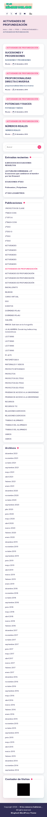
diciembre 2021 (11, 453)
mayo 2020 (10, 519)
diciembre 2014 (11, 761)
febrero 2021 (10, 481)
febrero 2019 (10, 579)
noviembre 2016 (11, 682)
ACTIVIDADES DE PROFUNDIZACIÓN (22, 48)
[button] (39, 147)
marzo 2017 (10, 663)
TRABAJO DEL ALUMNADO (16, 425)
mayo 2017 (9, 654)
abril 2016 (9, 700)
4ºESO (8, 241)
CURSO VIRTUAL (12, 297)
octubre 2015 (10, 728)
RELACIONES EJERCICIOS (15, 411)
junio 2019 (9, 560)
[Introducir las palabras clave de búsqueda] (23, 147)
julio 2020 (9, 509)
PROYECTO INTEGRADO (15, 369)
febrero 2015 (10, 756)
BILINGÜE (9, 292)
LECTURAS (9, 336)
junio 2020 (9, 514)
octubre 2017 (10, 640)
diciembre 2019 (11, 542)
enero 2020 (10, 537)
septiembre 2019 (12, 556)
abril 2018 (9, 616)
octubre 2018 (10, 598)
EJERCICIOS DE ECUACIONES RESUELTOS (18, 164)
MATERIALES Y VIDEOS (14, 364)
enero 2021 (9, 486)
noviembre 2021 (11, 458)
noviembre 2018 (11, 593)
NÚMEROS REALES (16, 126)
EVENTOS (9, 306)
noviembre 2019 (11, 546)
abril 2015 (9, 747)
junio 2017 (9, 649)
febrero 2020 (10, 533)
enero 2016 (9, 714)
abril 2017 (9, 658)
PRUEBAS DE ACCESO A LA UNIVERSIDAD (22, 392)
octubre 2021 (10, 463)
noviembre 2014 (11, 765)
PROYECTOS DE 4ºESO (14, 388)
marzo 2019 (10, 574)
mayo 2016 (9, 695)
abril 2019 (9, 570)
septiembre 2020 (12, 505)
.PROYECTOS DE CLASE (14, 208)
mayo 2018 (9, 612)
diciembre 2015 (11, 719)
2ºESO (8, 227)
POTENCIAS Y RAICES (18, 103)
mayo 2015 (9, 742)
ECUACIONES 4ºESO (14, 182)
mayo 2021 (9, 472)
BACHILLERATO (11, 287)
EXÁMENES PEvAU (12, 311)
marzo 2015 (10, 751)
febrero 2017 (10, 667)
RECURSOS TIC (11, 406)
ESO (7, 301)
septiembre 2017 (12, 644)
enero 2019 (9, 584)
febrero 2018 (10, 626)
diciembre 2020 (11, 491)
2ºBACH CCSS (11, 222)
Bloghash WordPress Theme (23, 813)
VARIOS (8, 434)
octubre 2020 (10, 500)
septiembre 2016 (12, 691)
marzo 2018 (10, 621)
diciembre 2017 (11, 630)
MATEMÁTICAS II (12, 360)
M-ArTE (8, 355)
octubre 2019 (10, 551)
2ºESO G (8, 231)
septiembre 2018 (12, 602)
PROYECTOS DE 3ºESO (14, 383)
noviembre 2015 (11, 723)
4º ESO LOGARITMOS (14, 193)
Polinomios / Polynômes (16, 187)
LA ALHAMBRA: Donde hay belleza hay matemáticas (21, 330)
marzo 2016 (10, 705)
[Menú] (30, 13)
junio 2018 (9, 607)
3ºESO (8, 236)
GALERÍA (8, 320)
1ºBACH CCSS (10, 213)
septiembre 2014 (12, 770)
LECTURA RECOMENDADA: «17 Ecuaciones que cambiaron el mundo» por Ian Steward (22, 173)
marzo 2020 (10, 528)
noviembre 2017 (11, 635)
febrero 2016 (10, 709)
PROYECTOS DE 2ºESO (14, 378)
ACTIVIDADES (10, 245)
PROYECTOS (10, 374)
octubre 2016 (10, 686)
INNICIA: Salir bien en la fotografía (19, 324)
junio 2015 (9, 737)
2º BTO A (9, 217)
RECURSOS (9, 402)
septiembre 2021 (12, 467)
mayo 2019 (9, 565)
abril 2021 (9, 477)
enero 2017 (9, 672)
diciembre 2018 (11, 588)
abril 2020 (9, 523)
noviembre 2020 (12, 495)
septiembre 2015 (12, 733)
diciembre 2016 (11, 677)
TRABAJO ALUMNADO (14, 420)
